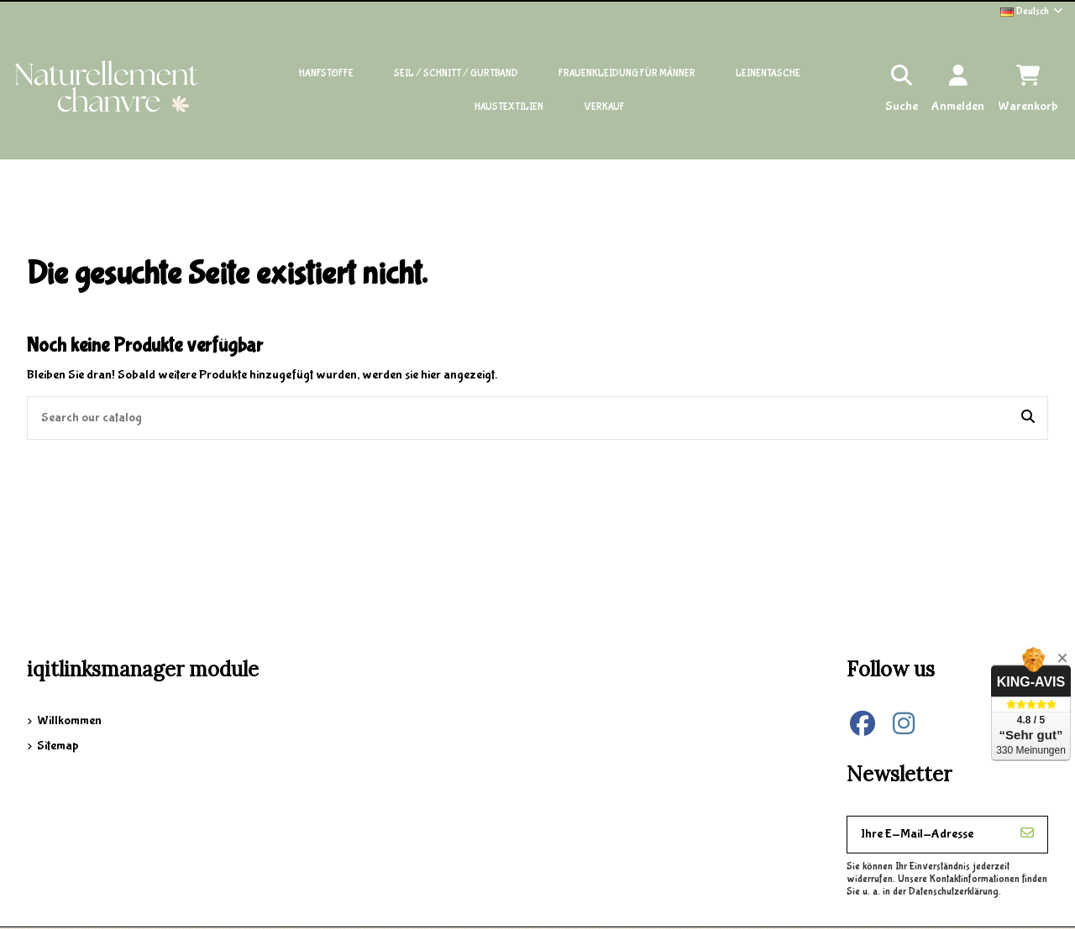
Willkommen (69, 720)
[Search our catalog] (1028, 418)
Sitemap (58, 746)
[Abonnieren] (1027, 835)
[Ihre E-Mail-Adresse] (927, 835)
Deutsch (1032, 11)
